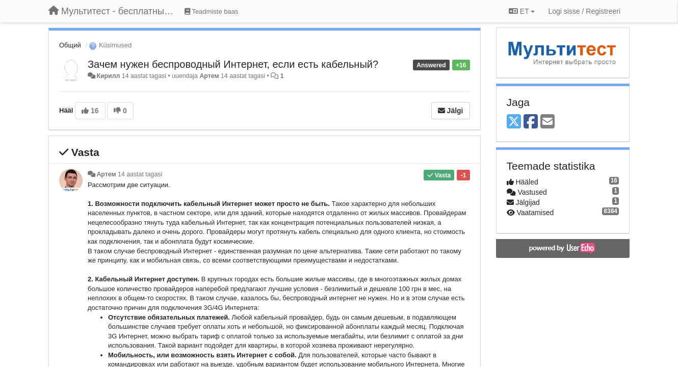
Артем (209, 76)
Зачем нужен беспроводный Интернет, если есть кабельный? (233, 64)
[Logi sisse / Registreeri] (584, 11)
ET (522, 11)
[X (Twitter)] (514, 122)
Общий (70, 45)
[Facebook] (531, 122)
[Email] (547, 122)
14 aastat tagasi (140, 174)
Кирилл (108, 76)
